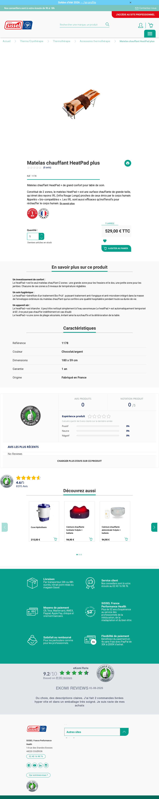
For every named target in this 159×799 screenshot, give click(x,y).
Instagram (46, 765)
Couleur (17, 351)
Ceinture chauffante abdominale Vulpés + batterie (111, 530)
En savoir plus (67, 203)
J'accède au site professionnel (135, 14)
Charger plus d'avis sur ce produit (79, 461)
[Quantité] (33, 236)
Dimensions (20, 360)
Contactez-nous (147, 8)
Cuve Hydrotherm (39, 527)
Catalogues (71, 731)
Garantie (18, 369)
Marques (69, 725)
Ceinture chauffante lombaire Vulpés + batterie (75, 530)
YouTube (34, 765)
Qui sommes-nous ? (38, 775)
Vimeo (40, 765)
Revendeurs (71, 737)
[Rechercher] (84, 24)
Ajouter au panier (115, 248)
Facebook (28, 765)
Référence (19, 343)
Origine (17, 377)
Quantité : (32, 230)
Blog (67, 743)
